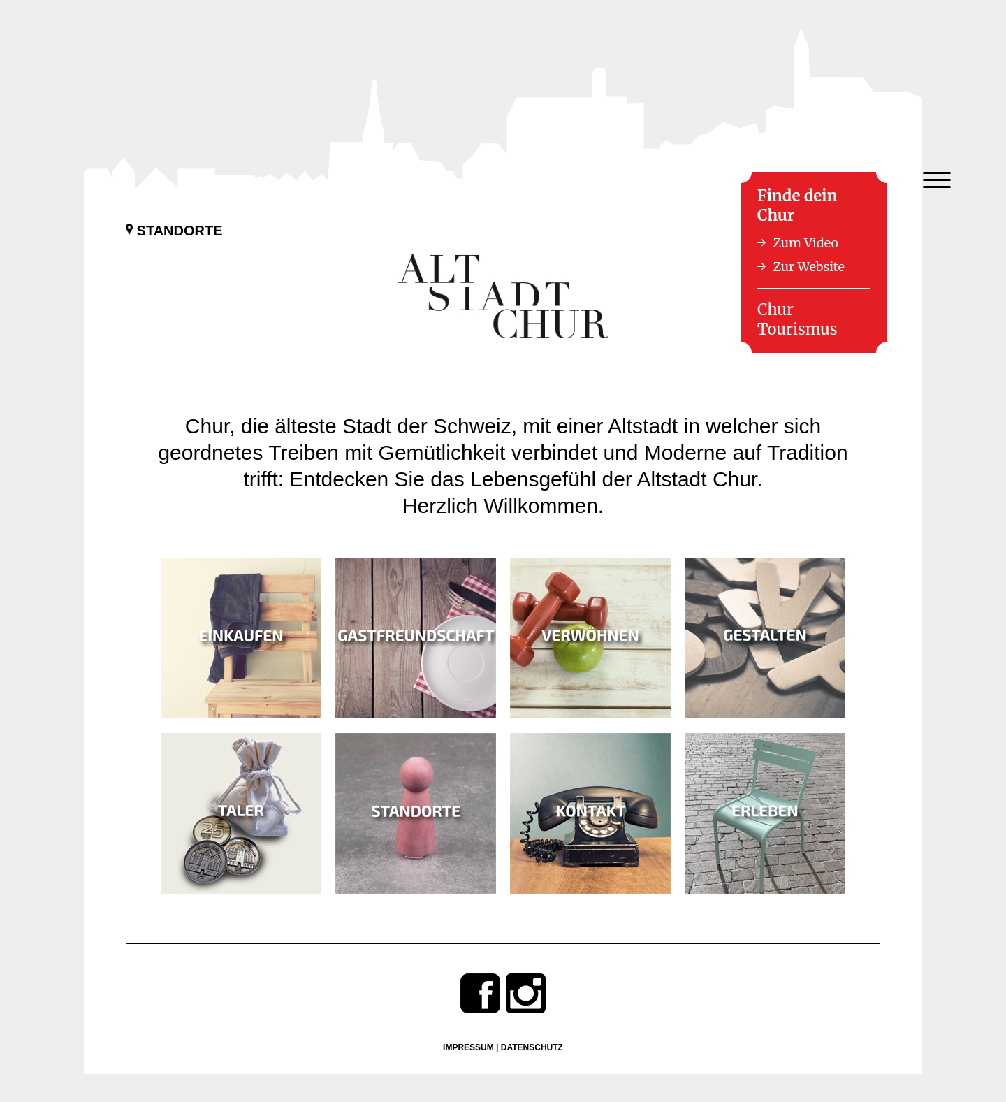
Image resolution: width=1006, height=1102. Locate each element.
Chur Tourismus (797, 319)
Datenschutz (532, 1047)
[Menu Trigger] (936, 180)
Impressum (468, 1047)
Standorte (174, 230)
